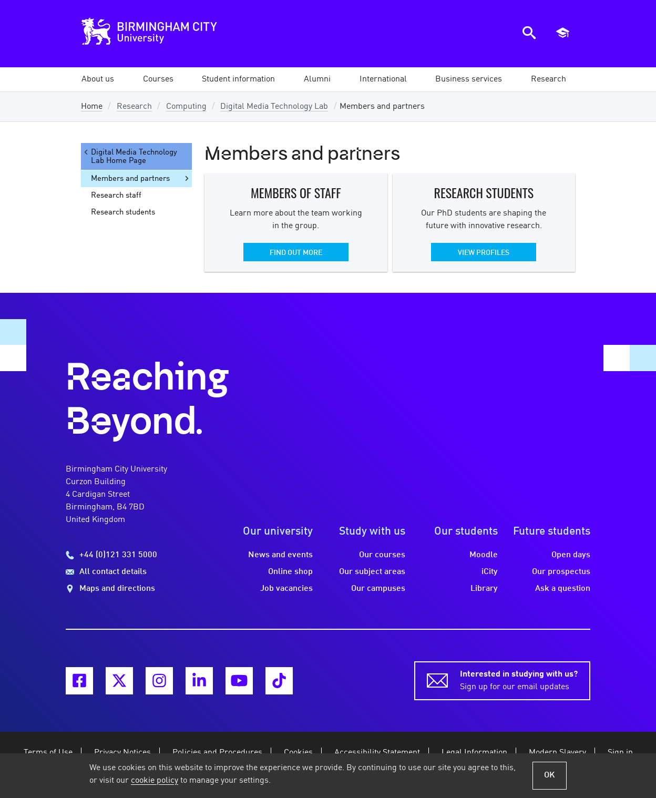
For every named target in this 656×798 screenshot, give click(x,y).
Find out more (296, 253)
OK (549, 775)
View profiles (483, 253)
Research (134, 107)
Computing (186, 107)
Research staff (116, 195)
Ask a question (562, 589)
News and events (280, 555)
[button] (97, 79)
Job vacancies (286, 589)
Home (91, 107)
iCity (489, 572)
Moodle (483, 555)
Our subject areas (372, 572)
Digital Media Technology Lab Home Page (130, 156)
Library (484, 589)
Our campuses (378, 589)
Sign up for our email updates (519, 679)
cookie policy (154, 780)
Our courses (382, 555)
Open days (570, 555)
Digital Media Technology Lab (274, 107)
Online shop (290, 572)
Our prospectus (561, 572)
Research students (123, 212)
